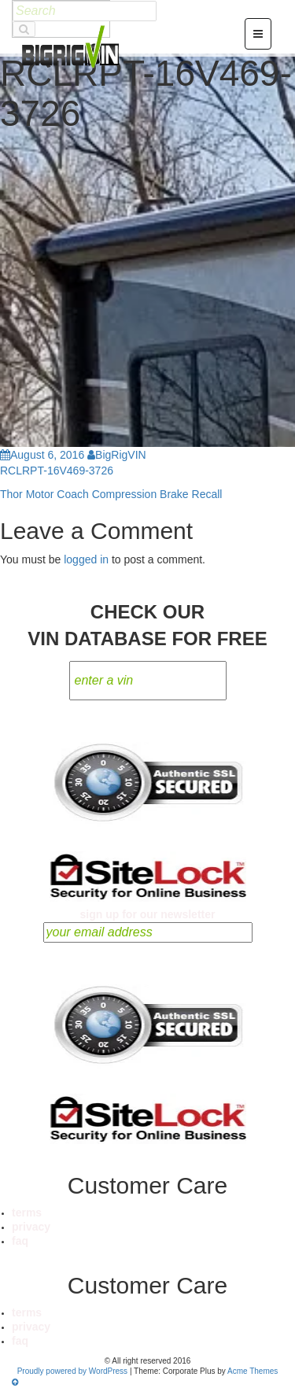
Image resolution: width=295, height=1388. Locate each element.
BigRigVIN (116, 455)
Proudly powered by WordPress (72, 1371)
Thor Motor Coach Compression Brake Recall (111, 494)
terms (27, 1212)
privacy (31, 1226)
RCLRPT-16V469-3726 (56, 470)
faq (20, 1241)
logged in (86, 559)
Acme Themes (252, 1371)
